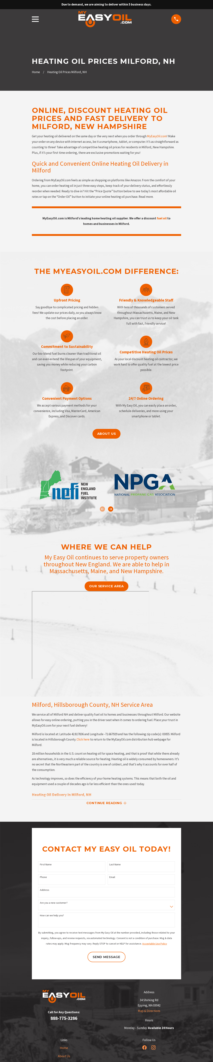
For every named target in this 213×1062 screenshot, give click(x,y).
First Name (46, 865)
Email (112, 877)
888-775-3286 (64, 1019)
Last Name (115, 865)
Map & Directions (149, 1012)
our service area (106, 586)
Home (64, 1049)
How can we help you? (52, 916)
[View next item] (110, 509)
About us (106, 434)
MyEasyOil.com (157, 136)
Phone (43, 877)
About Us (64, 1057)
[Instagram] (153, 1048)
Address (44, 890)
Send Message (106, 958)
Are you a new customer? (54, 903)
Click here (83, 739)
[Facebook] (144, 1048)
